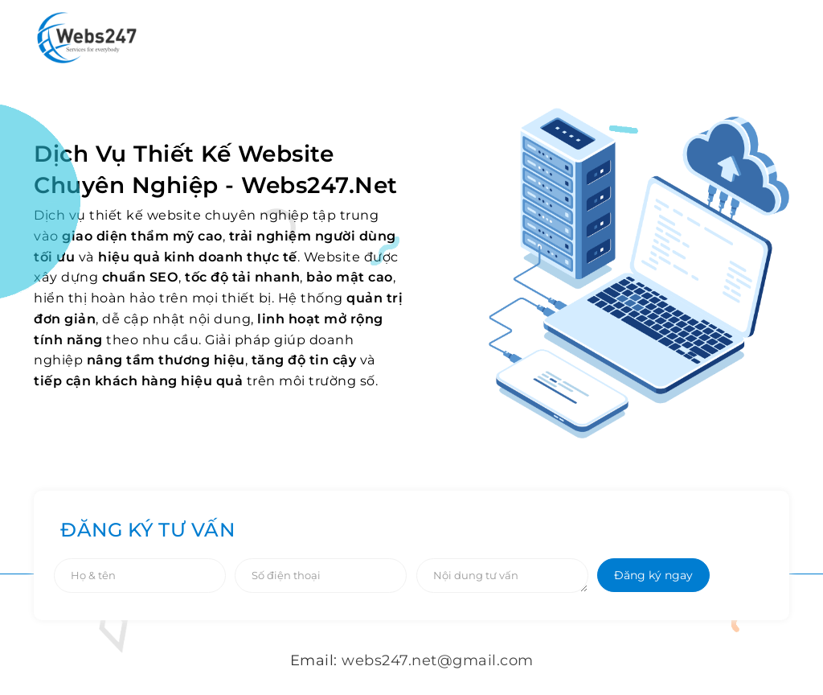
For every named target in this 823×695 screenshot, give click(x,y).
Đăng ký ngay (653, 575)
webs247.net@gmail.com (438, 660)
